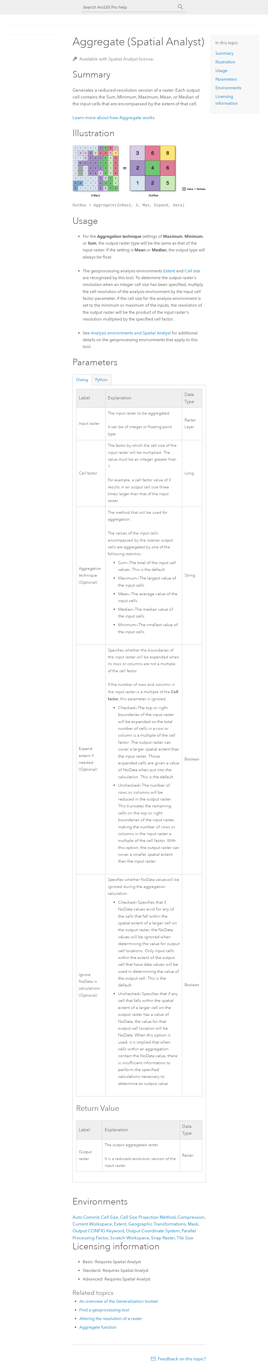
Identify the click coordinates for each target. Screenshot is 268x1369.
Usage (221, 70)
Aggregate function (97, 1327)
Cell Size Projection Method (148, 1217)
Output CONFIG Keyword (98, 1230)
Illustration (225, 61)
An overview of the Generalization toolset (118, 1301)
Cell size (192, 270)
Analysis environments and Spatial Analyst (131, 332)
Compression (191, 1217)
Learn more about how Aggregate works (113, 117)
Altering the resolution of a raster (110, 1318)
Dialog (82, 379)
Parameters (226, 79)
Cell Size (109, 1217)
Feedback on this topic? (182, 1358)
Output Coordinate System (153, 1230)
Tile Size (185, 1237)
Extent (169, 270)
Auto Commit (85, 1217)
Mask (193, 1224)
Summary (224, 53)
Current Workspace (92, 1224)
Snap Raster (163, 1237)
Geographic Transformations (157, 1224)
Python (101, 379)
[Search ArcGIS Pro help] (129, 7)
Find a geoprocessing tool (104, 1309)
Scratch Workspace (129, 1237)
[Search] (180, 7)
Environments (228, 87)
